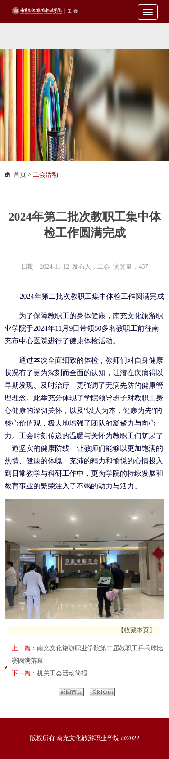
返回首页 (71, 692)
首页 (20, 174)
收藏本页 (136, 630)
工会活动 (45, 174)
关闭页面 (102, 692)
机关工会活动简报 (62, 673)
